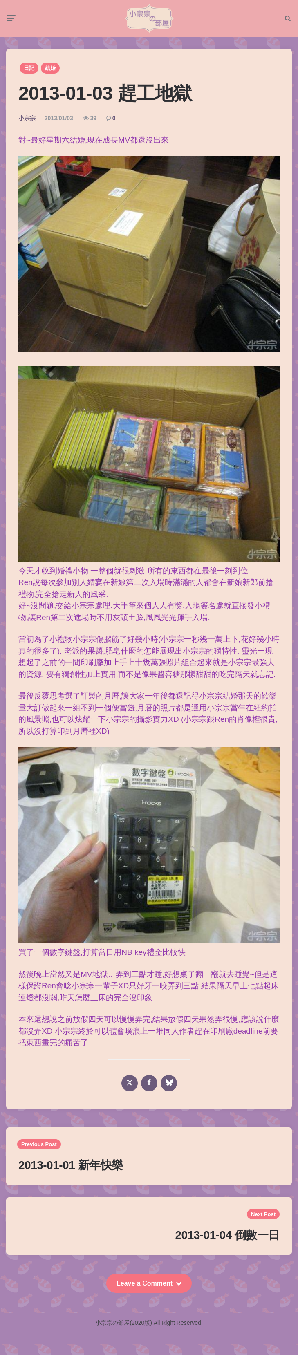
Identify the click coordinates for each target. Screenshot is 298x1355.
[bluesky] (169, 1083)
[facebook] (149, 1083)
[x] (129, 1083)
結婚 (50, 68)
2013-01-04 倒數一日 (227, 1235)
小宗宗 (27, 118)
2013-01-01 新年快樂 (70, 1165)
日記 (29, 68)
